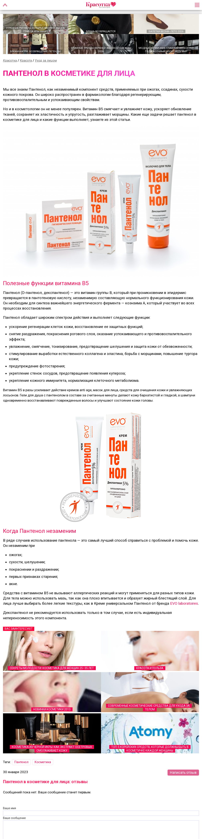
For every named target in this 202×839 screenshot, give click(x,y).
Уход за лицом (46, 60)
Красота (26, 60)
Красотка (10, 60)
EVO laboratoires (184, 603)
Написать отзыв (183, 772)
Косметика (42, 762)
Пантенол (21, 762)
